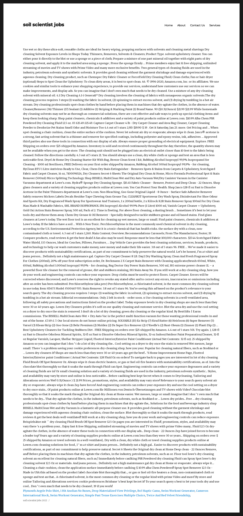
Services (214, 25)
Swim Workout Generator (178, 490)
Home (168, 25)
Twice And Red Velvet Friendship (168, 495)
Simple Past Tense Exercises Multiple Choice (115, 495)
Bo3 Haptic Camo (148, 490)
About (181, 25)
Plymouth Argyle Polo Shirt (41, 490)
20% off (56, 261)
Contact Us (197, 25)
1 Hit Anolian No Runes (75, 490)
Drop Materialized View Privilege (114, 490)
